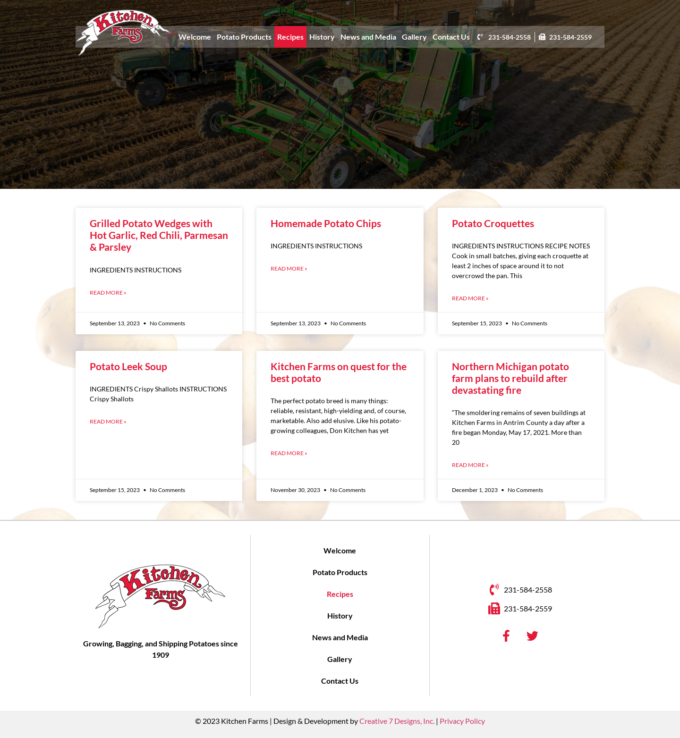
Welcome (194, 36)
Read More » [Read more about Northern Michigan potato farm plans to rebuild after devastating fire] (470, 464)
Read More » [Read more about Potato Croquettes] (470, 298)
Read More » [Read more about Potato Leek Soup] (108, 421)
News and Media (368, 36)
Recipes (290, 36)
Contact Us (451, 36)
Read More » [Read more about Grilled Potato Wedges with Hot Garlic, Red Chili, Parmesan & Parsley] (108, 292)
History (322, 36)
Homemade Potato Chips (326, 223)
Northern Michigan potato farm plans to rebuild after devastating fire (510, 378)
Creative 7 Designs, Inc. (396, 720)
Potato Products (244, 36)
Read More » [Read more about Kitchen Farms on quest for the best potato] (289, 453)
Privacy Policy (462, 720)
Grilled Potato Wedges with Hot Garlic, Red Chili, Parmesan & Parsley (159, 235)
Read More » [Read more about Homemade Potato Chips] (289, 268)
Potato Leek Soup (128, 366)
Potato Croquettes (493, 223)
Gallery (414, 36)
